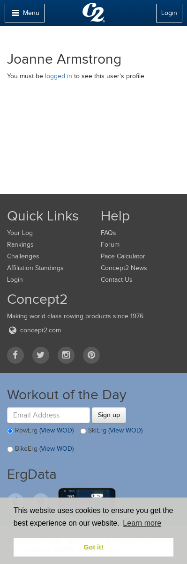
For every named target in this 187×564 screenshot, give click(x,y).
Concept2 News (124, 267)
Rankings (20, 244)
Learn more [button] (142, 523)
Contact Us (117, 279)
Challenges (23, 256)
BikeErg (40, 449)
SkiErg (111, 431)
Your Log (20, 232)
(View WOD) (56, 430)
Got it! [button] (93, 547)
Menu (24, 15)
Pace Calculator (123, 256)
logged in (58, 76)
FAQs (108, 232)
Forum (110, 244)
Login (169, 12)
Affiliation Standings (35, 267)
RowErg (40, 431)
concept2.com (34, 330)
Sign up (109, 414)
